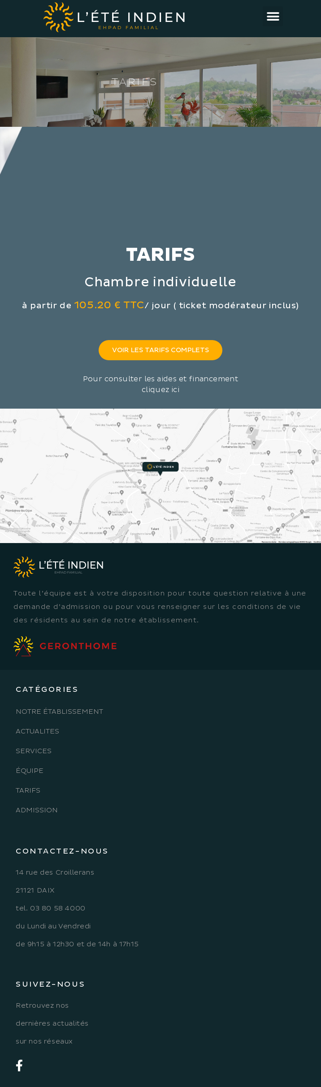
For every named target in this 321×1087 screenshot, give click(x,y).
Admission (37, 810)
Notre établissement (59, 711)
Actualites (37, 731)
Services (34, 751)
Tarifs (28, 790)
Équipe (29, 771)
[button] (273, 16)
